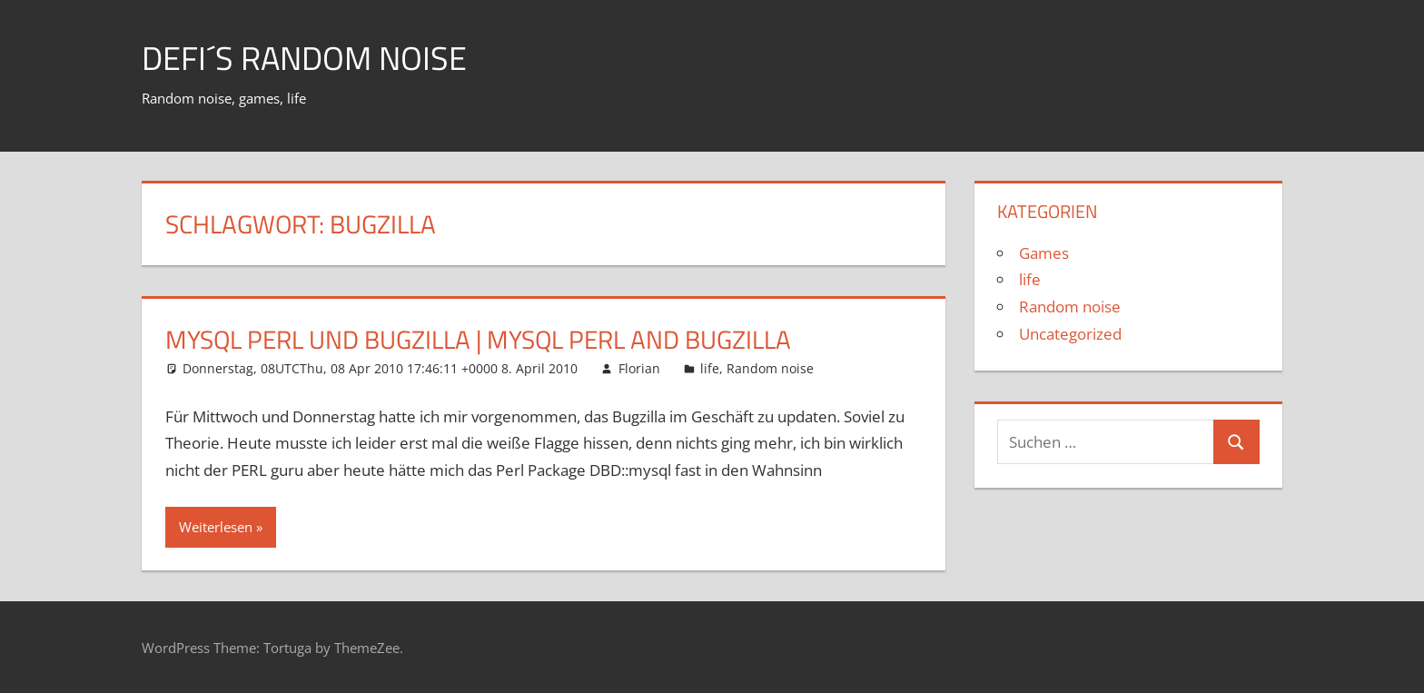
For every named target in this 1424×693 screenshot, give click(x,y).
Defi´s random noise (304, 58)
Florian (639, 368)
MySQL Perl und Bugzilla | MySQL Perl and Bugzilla (478, 339)
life (709, 368)
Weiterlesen (215, 527)
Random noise (770, 368)
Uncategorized (1070, 333)
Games (1044, 253)
